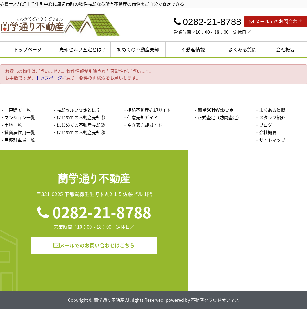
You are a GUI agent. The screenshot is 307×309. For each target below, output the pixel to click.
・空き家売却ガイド (142, 125)
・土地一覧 (11, 125)
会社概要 (285, 49)
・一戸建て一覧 (15, 110)
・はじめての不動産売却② (78, 125)
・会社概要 (266, 132)
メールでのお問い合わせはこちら (94, 245)
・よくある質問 (270, 110)
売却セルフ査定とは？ (82, 49)
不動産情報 (193, 49)
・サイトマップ (270, 140)
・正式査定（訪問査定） (217, 117)
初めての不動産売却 (138, 49)
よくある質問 (242, 49)
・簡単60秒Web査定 (213, 110)
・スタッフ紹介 (270, 117)
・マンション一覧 (17, 117)
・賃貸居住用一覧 (17, 132)
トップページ (27, 49)
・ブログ (263, 125)
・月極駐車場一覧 (17, 140)
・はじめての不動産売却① (78, 117)
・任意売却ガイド (140, 117)
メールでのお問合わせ (275, 21)
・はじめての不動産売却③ (78, 132)
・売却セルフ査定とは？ (76, 110)
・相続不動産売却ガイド (147, 110)
